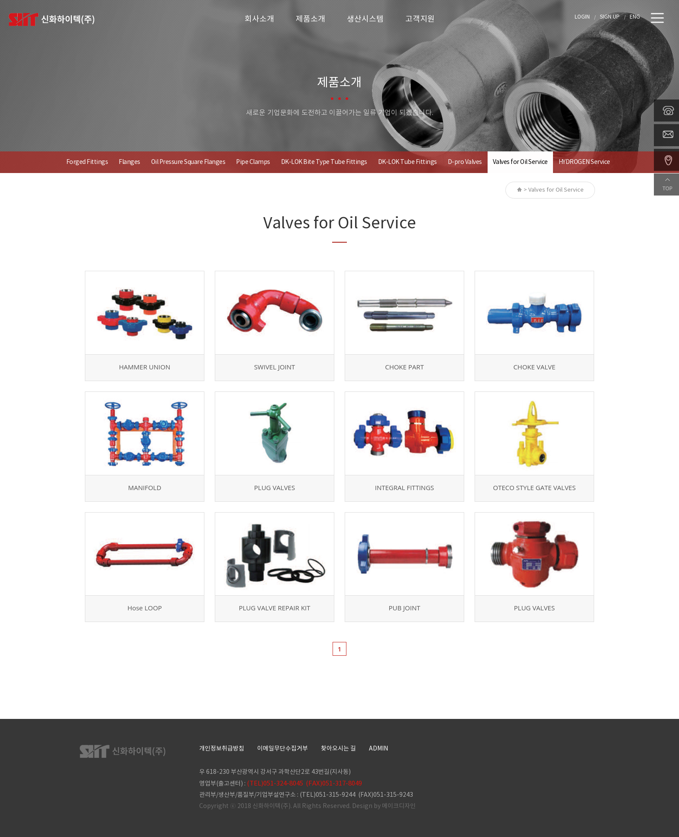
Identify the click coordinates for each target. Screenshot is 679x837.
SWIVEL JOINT (274, 366)
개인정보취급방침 (221, 748)
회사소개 (259, 19)
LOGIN (582, 17)
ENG (635, 17)
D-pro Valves (465, 162)
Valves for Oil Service (520, 162)
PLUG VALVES (274, 487)
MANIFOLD (145, 487)
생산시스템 (365, 19)
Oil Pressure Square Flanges (188, 162)
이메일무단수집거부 (282, 748)
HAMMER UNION (144, 366)
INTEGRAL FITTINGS (404, 487)
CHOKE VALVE (534, 366)
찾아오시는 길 (338, 748)
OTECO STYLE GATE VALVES (534, 487)
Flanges (129, 162)
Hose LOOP (144, 607)
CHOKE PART (404, 366)
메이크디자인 (399, 806)
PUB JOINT (404, 607)
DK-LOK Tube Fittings (407, 162)
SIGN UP (610, 17)
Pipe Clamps (253, 162)
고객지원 (420, 19)
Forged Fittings (87, 162)
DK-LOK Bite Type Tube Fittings (324, 162)
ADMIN (378, 748)
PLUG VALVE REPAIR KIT (274, 607)
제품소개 (310, 19)
